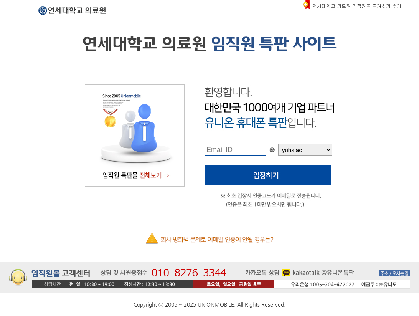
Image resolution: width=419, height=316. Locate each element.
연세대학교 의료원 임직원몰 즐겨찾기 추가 (356, 5)
